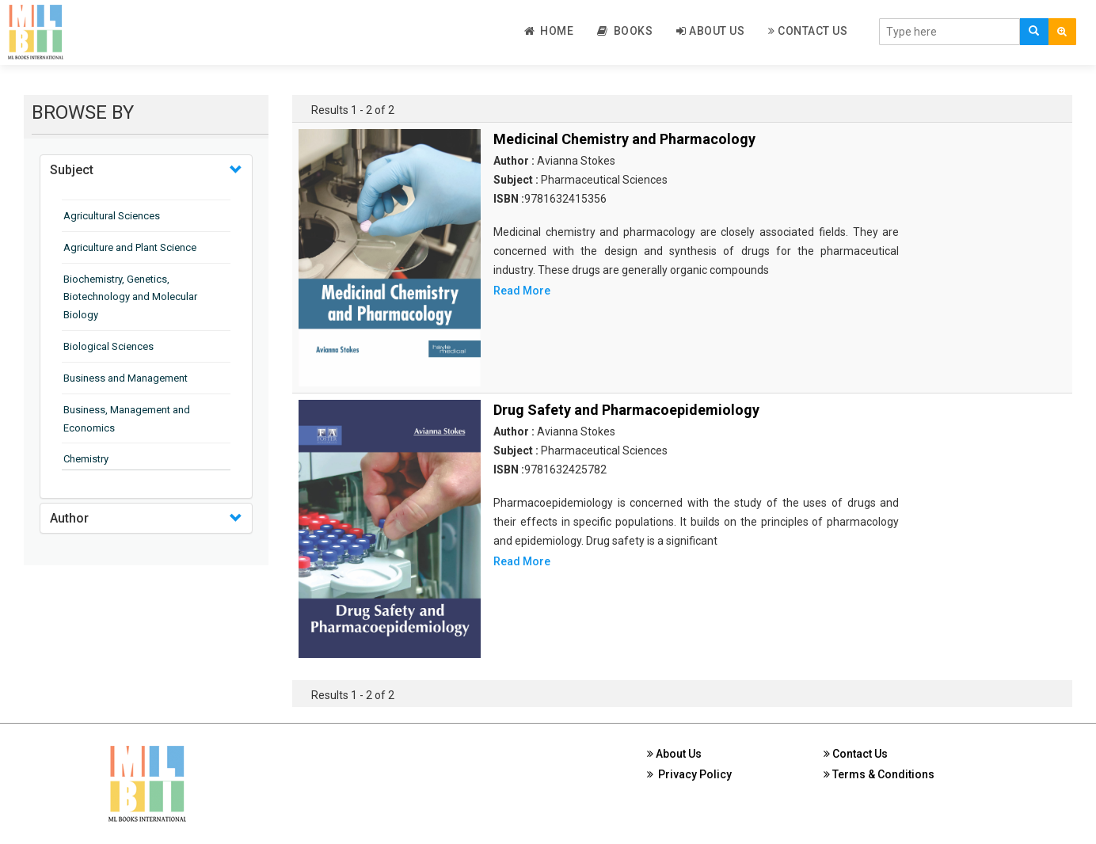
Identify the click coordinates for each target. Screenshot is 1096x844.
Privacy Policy (689, 774)
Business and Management (125, 378)
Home (549, 31)
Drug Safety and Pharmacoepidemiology (626, 409)
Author (69, 518)
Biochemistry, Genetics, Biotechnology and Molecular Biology (130, 297)
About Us (710, 31)
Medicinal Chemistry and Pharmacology (624, 139)
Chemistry (85, 459)
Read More (521, 290)
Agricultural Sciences (111, 216)
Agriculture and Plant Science (129, 247)
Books (625, 31)
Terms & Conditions (879, 774)
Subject (71, 169)
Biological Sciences (108, 346)
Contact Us (807, 31)
